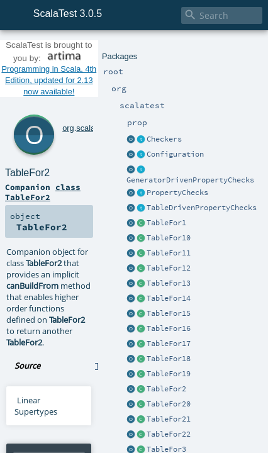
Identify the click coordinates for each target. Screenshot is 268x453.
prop (101, 73)
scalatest (75, 73)
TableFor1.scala (123, 209)
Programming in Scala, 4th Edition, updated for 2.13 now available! (134, 52)
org (51, 73)
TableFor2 (74, 87)
